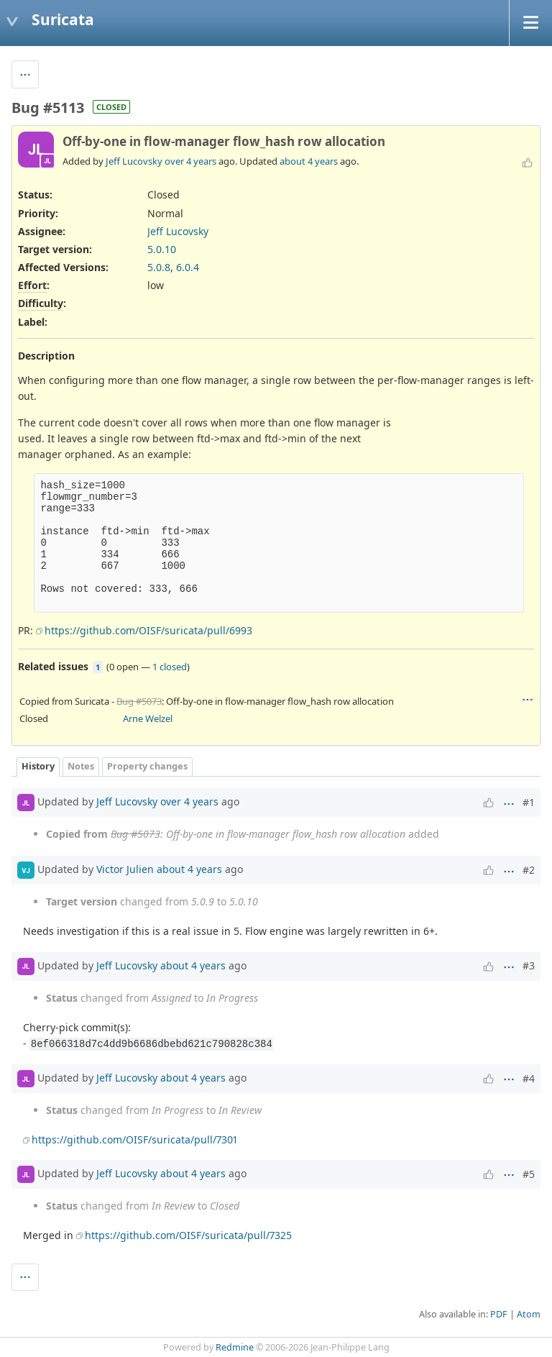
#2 (529, 870)
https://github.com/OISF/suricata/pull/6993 (148, 630)
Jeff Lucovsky (134, 161)
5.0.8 (158, 267)
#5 (529, 1174)
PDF (498, 1314)
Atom (528, 1314)
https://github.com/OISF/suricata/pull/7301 (134, 1139)
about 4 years (309, 161)
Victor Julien (125, 869)
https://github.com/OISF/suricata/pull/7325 (188, 1235)
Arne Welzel (147, 718)
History (38, 766)
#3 (529, 965)
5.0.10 (161, 249)
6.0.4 (187, 267)
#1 (529, 802)
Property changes (147, 766)
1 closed (169, 666)
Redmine (235, 1347)
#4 (529, 1078)
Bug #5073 (139, 701)
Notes (81, 766)
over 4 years (190, 161)
